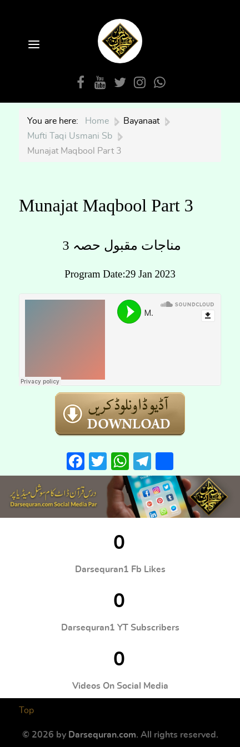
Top (26, 710)
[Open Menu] (32, 45)
